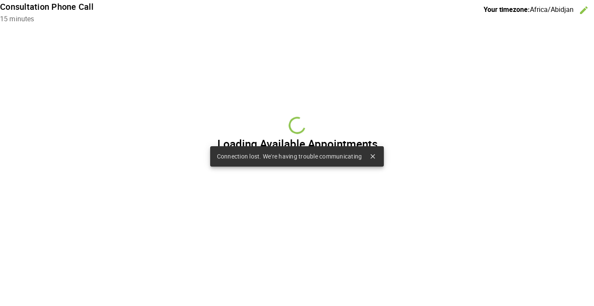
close (373, 156)
